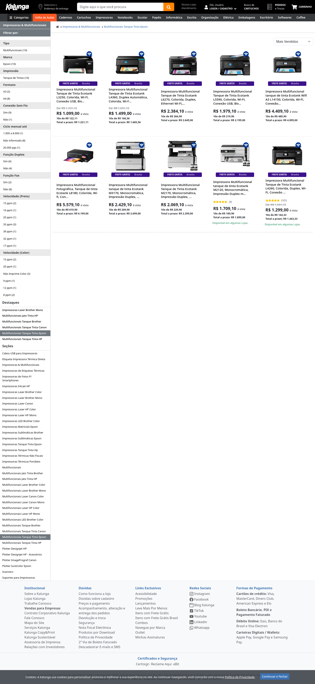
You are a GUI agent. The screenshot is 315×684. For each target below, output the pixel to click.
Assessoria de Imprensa (42, 642)
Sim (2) (7, 182)
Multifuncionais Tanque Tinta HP (22, 339)
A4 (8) (6, 98)
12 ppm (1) (9, 288)
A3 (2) (6, 91)
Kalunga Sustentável (39, 637)
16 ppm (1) (9, 210)
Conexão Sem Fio (15, 105)
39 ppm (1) (9, 231)
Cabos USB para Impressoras (19, 353)
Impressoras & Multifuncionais (20, 365)
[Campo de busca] (120, 7)
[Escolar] (142, 17)
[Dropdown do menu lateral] (25, 25)
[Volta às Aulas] (45, 17)
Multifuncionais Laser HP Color (21, 508)
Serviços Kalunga (37, 627)
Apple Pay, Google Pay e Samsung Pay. (262, 637)
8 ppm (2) (9, 295)
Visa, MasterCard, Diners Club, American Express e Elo (255, 598)
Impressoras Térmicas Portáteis (21, 461)
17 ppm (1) (9, 245)
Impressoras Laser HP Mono (19, 415)
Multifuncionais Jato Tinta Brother (22, 473)
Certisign (142, 664)
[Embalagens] (247, 17)
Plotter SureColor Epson (16, 566)
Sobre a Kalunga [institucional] (36, 593)
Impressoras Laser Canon (17, 403)
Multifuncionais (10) (15, 50)
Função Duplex (13, 154)
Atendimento (188, 8)
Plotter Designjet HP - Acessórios (22, 554)
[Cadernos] (66, 17)
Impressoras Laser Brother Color (22, 392)
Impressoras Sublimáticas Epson (21, 438)
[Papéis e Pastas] (157, 17)
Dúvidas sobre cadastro (96, 598)
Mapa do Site (34, 623)
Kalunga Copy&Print (39, 632)
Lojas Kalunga (35, 598)
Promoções (143, 598)
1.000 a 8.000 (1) (13, 133)
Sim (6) (7, 161)
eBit (176, 664)
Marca (7, 57)
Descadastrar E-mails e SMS (99, 647)
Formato (9, 85)
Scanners (7, 572)
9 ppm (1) (9, 281)
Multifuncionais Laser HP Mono (21, 514)
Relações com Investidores (44, 647)
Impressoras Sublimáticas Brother (22, 432)
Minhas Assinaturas (150, 637)
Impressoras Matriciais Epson (20, 426)
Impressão (11, 71)
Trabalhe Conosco (37, 603)
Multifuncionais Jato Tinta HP (20, 315)
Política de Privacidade (96, 637)
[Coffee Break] (301, 17)
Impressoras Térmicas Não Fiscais (22, 455)
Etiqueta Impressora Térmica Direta (23, 359)
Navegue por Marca (150, 627)
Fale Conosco (34, 618)
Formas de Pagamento (254, 588)
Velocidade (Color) (16, 253)
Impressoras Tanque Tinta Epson (22, 444)
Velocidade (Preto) (16, 196)
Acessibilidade (146, 593)
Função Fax (11, 175)
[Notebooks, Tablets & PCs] (125, 17)
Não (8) (7, 189)
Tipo (6, 43)
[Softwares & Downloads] (284, 17)
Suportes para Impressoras (18, 577)
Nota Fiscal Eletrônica (95, 627)
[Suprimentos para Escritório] (266, 17)
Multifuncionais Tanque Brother (21, 321)
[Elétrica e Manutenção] (228, 17)
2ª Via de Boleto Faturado (98, 642)
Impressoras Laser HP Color (19, 409)
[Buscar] (168, 7)
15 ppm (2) (9, 203)
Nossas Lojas (188, 4)
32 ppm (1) (9, 238)
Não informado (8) (14, 140)
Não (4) (7, 168)
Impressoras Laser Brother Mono (22, 310)
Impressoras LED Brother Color (21, 421)
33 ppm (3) (9, 224)
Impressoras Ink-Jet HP (16, 386)
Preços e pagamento (94, 603)
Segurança (87, 623)
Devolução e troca (92, 618)
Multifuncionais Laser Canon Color (23, 496)
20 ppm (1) (9, 217)
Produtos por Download (97, 632)
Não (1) (7, 119)
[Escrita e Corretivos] (192, 17)
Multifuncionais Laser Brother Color (23, 484)
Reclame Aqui (161, 664)
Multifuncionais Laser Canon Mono (23, 502)
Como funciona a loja (95, 593)
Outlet (140, 632)
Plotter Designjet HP (14, 548)
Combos (141, 623)
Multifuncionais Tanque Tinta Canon (24, 327)
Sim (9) (7, 112)
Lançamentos (145, 603)
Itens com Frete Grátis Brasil (156, 618)
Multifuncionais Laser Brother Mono (24, 490)
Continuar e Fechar (275, 676)
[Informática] (174, 17)
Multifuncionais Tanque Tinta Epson (24, 333)
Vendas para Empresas (42, 608)
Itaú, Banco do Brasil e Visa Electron (259, 623)
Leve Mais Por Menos (151, 608)
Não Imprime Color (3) (16, 273)
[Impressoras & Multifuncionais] (104, 17)
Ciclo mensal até (15, 126)
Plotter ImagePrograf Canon (19, 560)
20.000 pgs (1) (11, 147)
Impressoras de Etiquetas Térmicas (23, 370)
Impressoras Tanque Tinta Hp (20, 450)
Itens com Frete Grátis (152, 613)
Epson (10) (9, 64)
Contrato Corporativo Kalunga (47, 613)
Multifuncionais (11, 467)
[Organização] (210, 17)
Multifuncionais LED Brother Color (22, 519)
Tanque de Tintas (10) (16, 78)
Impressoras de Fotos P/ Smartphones (16, 378)
